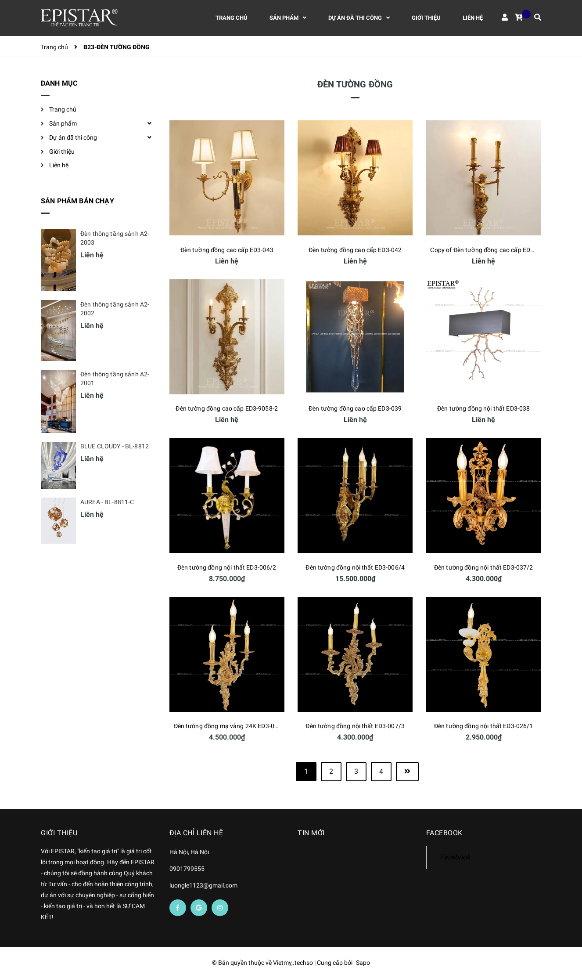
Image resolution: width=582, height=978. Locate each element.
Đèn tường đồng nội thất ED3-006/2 (227, 567)
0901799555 (187, 868)
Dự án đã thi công (73, 137)
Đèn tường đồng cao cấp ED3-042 (355, 249)
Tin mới (311, 833)
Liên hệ (58, 165)
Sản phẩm (63, 123)
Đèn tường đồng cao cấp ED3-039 (355, 408)
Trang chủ (62, 109)
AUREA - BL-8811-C (107, 501)
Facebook (455, 857)
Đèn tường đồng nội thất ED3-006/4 (355, 567)
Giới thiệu (62, 151)
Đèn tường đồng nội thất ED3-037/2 (483, 567)
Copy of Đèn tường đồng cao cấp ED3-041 (488, 249)
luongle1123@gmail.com (203, 885)
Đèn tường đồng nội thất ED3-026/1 (483, 725)
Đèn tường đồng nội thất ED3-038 (483, 408)
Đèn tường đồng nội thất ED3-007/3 (355, 725)
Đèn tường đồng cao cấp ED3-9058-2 (227, 408)
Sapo (363, 962)
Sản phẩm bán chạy (77, 201)
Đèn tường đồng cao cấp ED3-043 (226, 249)
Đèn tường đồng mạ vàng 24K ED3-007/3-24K (237, 725)
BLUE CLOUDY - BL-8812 (114, 446)
